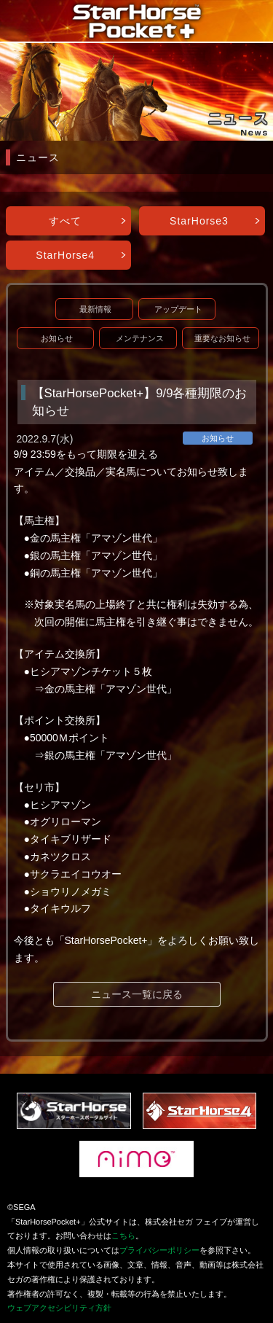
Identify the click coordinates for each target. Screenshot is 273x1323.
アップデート (178, 309)
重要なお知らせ (222, 338)
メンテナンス (140, 338)
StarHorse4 (65, 255)
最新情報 (95, 309)
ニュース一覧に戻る (137, 994)
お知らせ (57, 338)
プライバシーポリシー (159, 1250)
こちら (123, 1235)
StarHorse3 (199, 221)
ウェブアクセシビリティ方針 (59, 1307)
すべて (65, 221)
